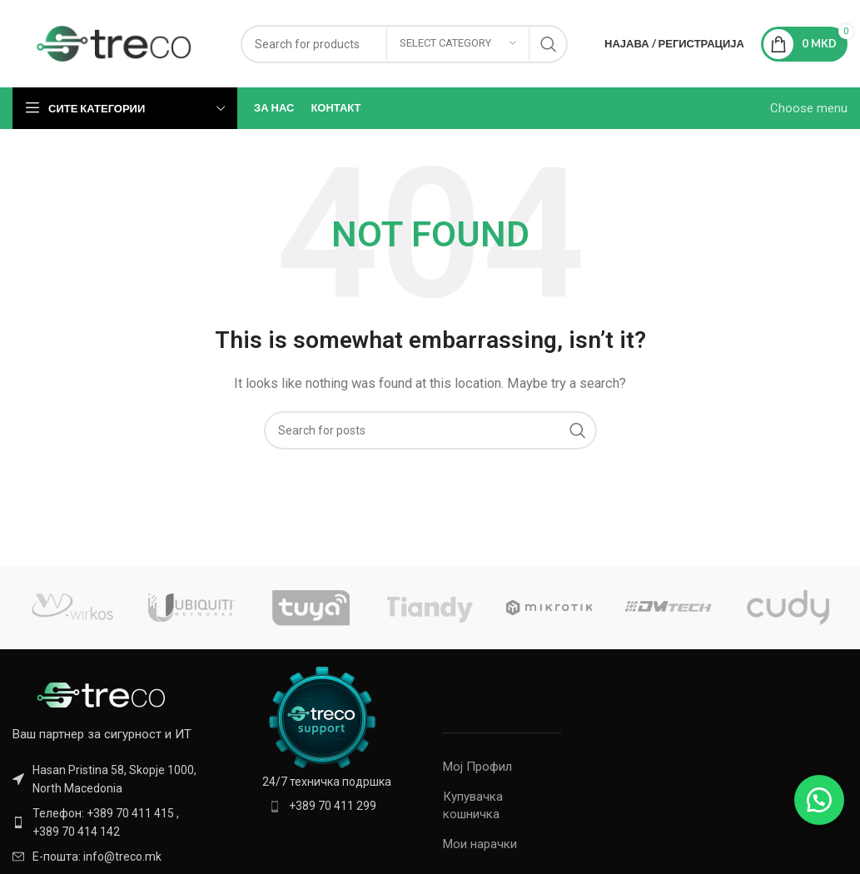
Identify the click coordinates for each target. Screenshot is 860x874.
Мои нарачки (480, 844)
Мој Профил (477, 766)
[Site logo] (114, 42)
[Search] (430, 430)
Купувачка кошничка (473, 805)
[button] (818, 799)
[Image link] (104, 694)
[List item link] (107, 823)
